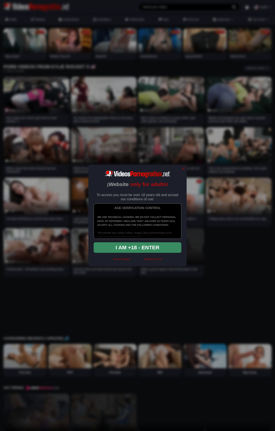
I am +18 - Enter (137, 247)
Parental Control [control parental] (153, 259)
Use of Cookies (121, 259)
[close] (183, 169)
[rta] (137, 260)
